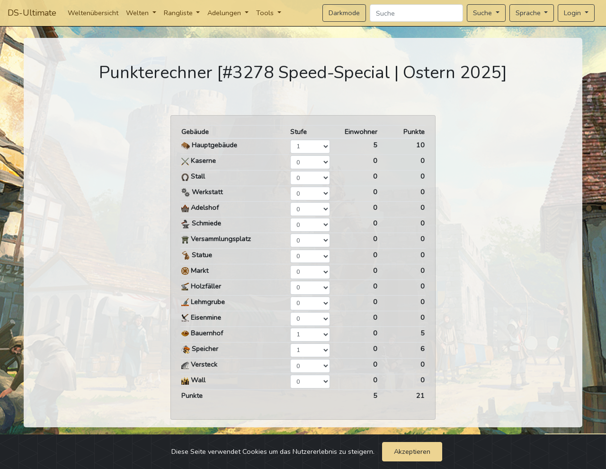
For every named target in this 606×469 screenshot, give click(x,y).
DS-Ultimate (32, 12)
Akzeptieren (412, 451)
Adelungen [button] (225, 13)
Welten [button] (138, 13)
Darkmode (344, 13)
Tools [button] (266, 13)
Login (573, 13)
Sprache (529, 13)
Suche (483, 13)
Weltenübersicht (93, 13)
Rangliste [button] (179, 13)
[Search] (416, 13)
